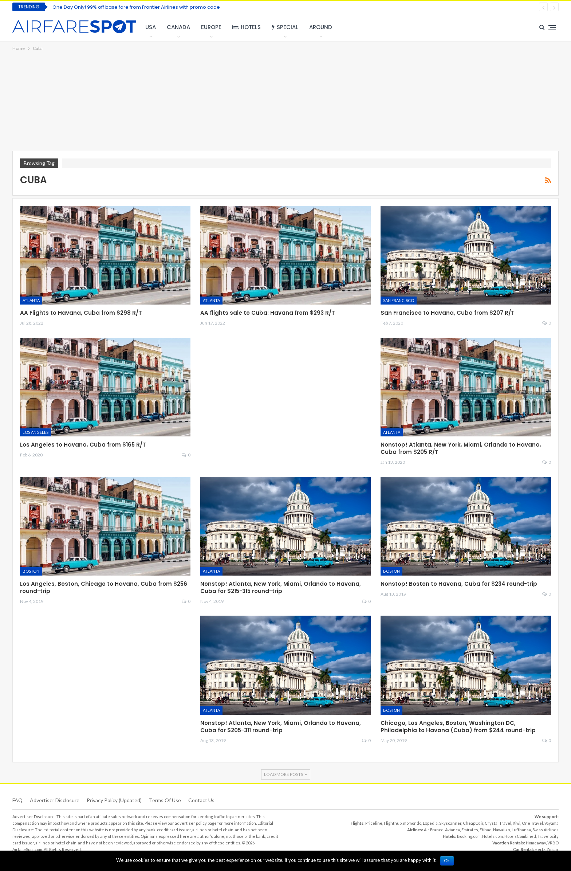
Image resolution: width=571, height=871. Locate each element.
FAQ (17, 800)
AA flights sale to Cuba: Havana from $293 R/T (267, 313)
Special (285, 27)
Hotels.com (492, 836)
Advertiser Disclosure (54, 800)
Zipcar (553, 849)
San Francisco (398, 300)
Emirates (469, 829)
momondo (412, 823)
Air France (434, 829)
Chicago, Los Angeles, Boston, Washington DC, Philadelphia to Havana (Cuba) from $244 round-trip (458, 726)
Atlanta (31, 300)
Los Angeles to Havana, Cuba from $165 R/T (83, 444)
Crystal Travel (498, 823)
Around (320, 27)
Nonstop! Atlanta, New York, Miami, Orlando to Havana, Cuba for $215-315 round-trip (280, 587)
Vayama (551, 823)
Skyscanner (450, 823)
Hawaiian (501, 829)
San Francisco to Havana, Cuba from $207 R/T (448, 313)
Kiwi (516, 823)
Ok (447, 860)
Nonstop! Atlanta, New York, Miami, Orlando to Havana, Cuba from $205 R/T (461, 448)
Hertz (540, 849)
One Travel (532, 823)
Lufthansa (521, 829)
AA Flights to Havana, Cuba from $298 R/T (81, 313)
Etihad (486, 829)
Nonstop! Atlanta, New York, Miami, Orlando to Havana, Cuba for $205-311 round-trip (280, 726)
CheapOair (473, 823)
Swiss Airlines (545, 829)
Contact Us (201, 800)
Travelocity (548, 836)
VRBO (553, 842)
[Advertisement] (285, 101)
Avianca (452, 829)
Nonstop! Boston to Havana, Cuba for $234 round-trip (459, 584)
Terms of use (165, 800)
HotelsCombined (520, 836)
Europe (211, 27)
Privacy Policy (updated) (114, 800)
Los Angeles (35, 432)
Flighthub (393, 823)
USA (150, 27)
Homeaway (536, 842)
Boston (31, 571)
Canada (178, 27)
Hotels (246, 27)
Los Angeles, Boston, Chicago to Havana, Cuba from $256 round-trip (103, 587)
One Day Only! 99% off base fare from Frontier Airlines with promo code (136, 7)
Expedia (430, 823)
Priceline (373, 823)
